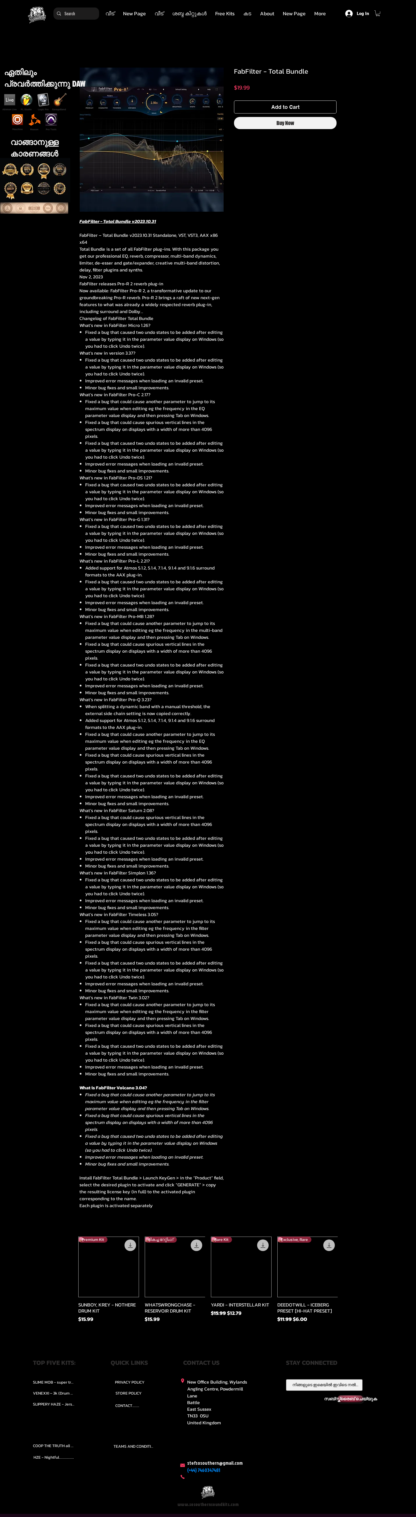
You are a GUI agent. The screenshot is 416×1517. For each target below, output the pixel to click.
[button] (189, 13)
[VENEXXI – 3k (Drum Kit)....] (54, 1393)
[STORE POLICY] (128, 1393)
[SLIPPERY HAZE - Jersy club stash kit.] (54, 1404)
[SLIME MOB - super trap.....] (54, 1382)
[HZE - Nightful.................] (54, 1457)
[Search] (75, 14)
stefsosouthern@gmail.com (215, 1463)
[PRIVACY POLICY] (130, 1382)
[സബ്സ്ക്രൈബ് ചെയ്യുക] (350, 1399)
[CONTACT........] (127, 1406)
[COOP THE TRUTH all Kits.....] (54, 1446)
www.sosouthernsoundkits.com (208, 1504)
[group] (208, 1285)
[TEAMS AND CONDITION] (134, 1446)
